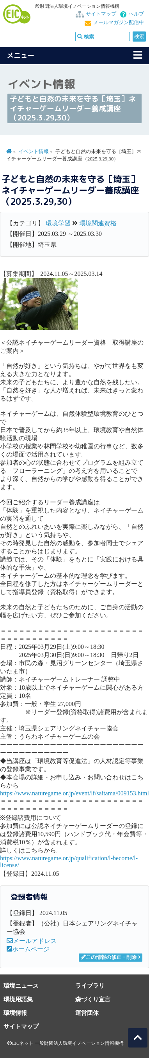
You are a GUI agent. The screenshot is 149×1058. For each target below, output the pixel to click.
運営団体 (87, 1012)
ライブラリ (90, 985)
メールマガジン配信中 (118, 22)
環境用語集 (18, 999)
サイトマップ (101, 14)
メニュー (20, 55)
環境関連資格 (98, 223)
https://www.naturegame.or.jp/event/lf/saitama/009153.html (74, 793)
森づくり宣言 (92, 999)
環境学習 (58, 223)
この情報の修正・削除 (109, 957)
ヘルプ (136, 14)
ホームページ (28, 949)
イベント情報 (33, 151)
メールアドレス (32, 941)
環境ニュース (21, 985)
